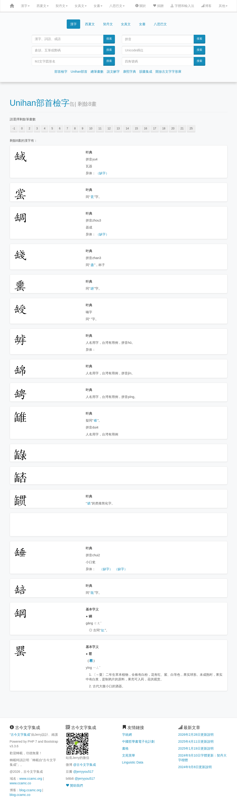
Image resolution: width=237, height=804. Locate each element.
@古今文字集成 (84, 764)
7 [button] (67, 128)
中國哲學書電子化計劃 (138, 741)
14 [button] (127, 128)
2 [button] (29, 128)
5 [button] (52, 128)
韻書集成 (145, 71)
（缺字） (102, 173)
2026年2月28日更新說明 (196, 734)
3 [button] (37, 128)
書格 (125, 748)
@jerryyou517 (83, 771)
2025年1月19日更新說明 (196, 748)
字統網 (127, 734)
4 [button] (44, 128)
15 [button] (136, 128)
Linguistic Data (132, 762)
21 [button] (181, 128)
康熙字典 (129, 71)
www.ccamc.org (30, 778)
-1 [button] (14, 128)
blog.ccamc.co (20, 795)
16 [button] (145, 128)
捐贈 (158, 6)
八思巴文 (117, 6)
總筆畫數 (97, 71)
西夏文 (43, 6)
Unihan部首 (79, 71)
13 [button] (118, 128)
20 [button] (172, 128)
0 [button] (22, 128)
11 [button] (99, 128)
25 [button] (191, 128)
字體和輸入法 (182, 6)
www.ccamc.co (20, 783)
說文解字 (113, 71)
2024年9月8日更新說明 (195, 767)
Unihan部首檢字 (40, 103)
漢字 (25, 6)
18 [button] (163, 128)
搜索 (109, 38)
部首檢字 (60, 71)
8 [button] (75, 128)
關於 (140, 6)
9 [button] (82, 128)
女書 (98, 6)
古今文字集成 (20, 734)
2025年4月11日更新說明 (196, 741)
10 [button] (90, 128)
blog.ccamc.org (30, 790)
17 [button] (154, 128)
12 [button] (109, 128)
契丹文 (62, 6)
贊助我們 (74, 785)
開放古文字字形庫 (168, 71)
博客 (206, 6)
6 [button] (60, 128)
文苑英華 (128, 755)
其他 (223, 6)
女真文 (81, 6)
